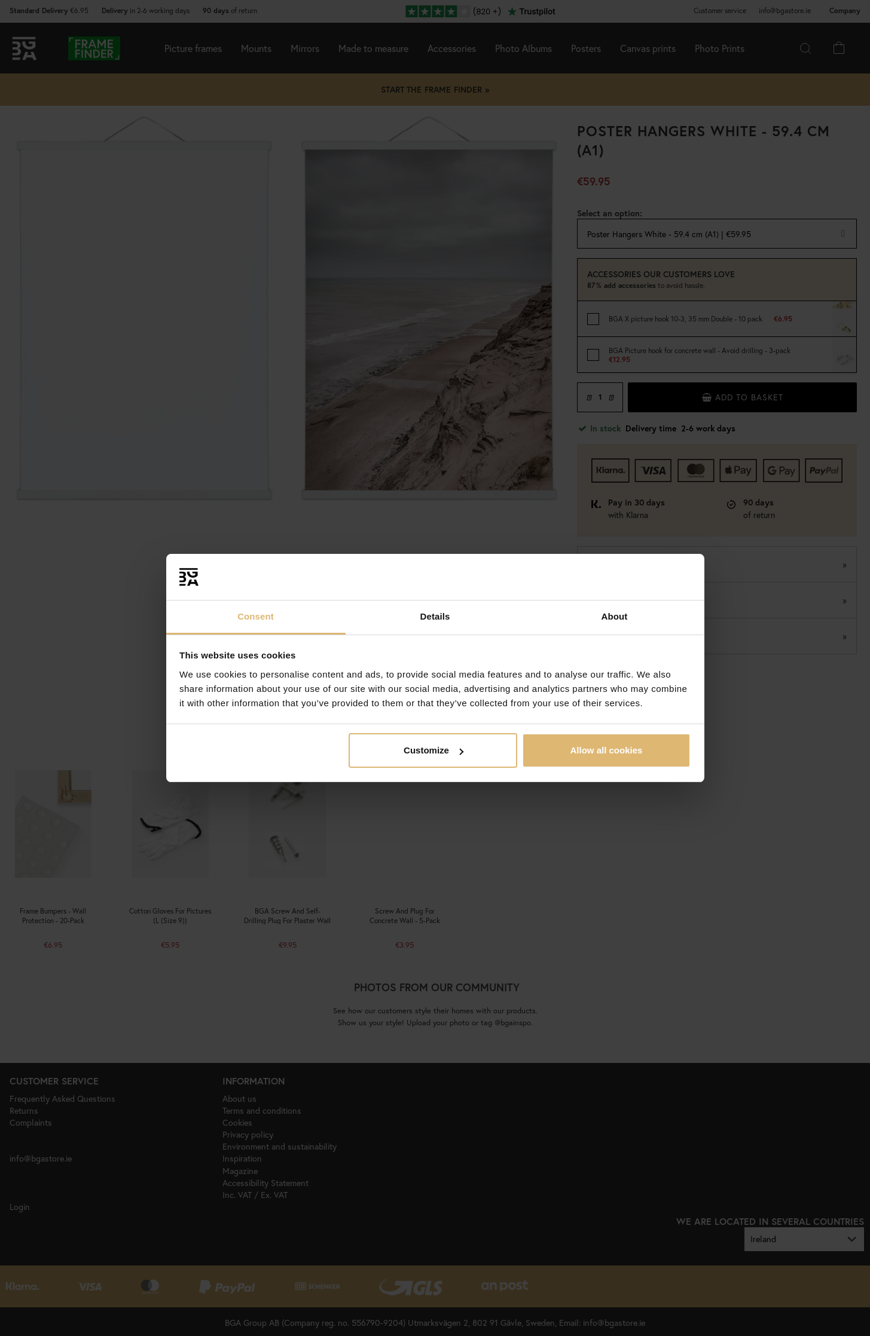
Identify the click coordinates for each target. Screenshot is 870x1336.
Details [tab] (435, 616)
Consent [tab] (255, 616)
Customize (433, 750)
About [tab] (615, 616)
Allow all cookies (606, 750)
